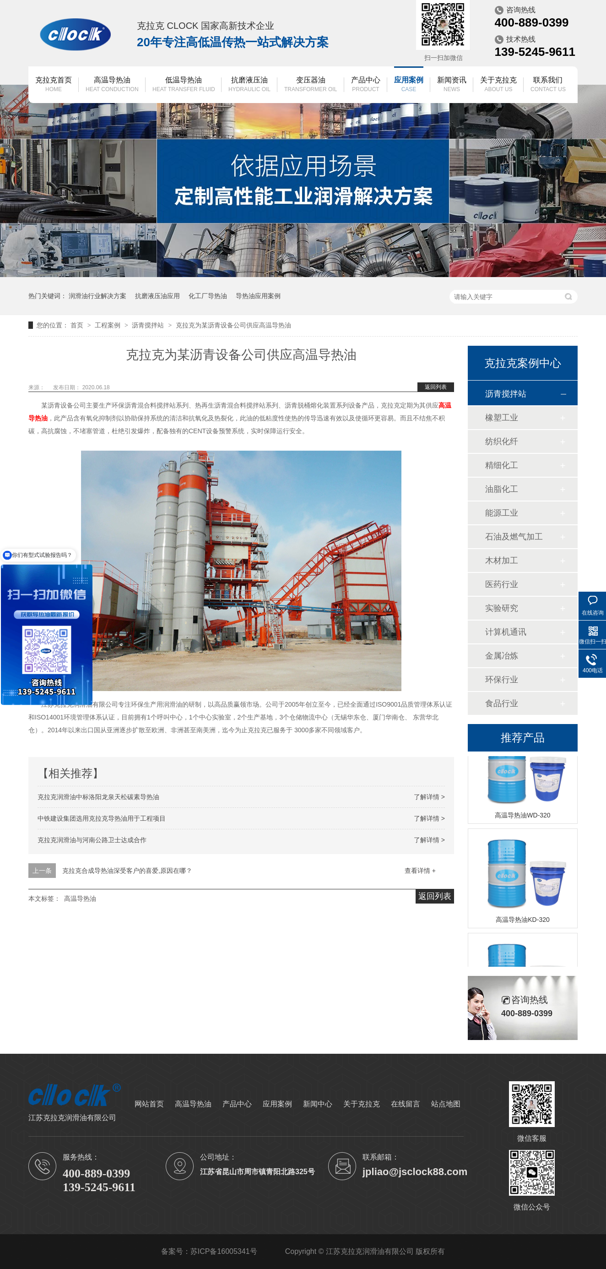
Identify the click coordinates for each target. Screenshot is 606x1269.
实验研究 (501, 608)
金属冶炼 (501, 655)
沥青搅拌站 (149, 325)
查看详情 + (420, 870)
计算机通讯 (505, 632)
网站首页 (149, 1104)
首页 (77, 325)
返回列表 (436, 387)
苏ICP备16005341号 (223, 1251)
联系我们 (548, 85)
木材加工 (501, 560)
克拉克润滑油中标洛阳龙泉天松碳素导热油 (98, 797)
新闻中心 (317, 1104)
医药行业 (501, 584)
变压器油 (310, 85)
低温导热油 (183, 85)
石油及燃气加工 (514, 536)
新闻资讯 (451, 85)
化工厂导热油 (208, 296)
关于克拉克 (498, 85)
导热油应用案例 (258, 296)
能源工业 (501, 512)
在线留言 (405, 1104)
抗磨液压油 (249, 85)
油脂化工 (501, 489)
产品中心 (365, 85)
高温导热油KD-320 (522, 920)
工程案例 (108, 325)
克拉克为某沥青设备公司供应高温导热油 (233, 325)
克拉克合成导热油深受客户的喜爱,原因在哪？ (127, 870)
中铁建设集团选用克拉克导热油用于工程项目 (102, 818)
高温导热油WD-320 (522, 816)
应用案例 (408, 85)
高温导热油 (112, 85)
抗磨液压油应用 (157, 296)
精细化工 (501, 465)
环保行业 (501, 679)
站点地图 (445, 1104)
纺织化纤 (501, 441)
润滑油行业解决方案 (97, 296)
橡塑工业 (501, 417)
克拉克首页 (53, 85)
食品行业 (501, 703)
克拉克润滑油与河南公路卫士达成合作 (92, 840)
